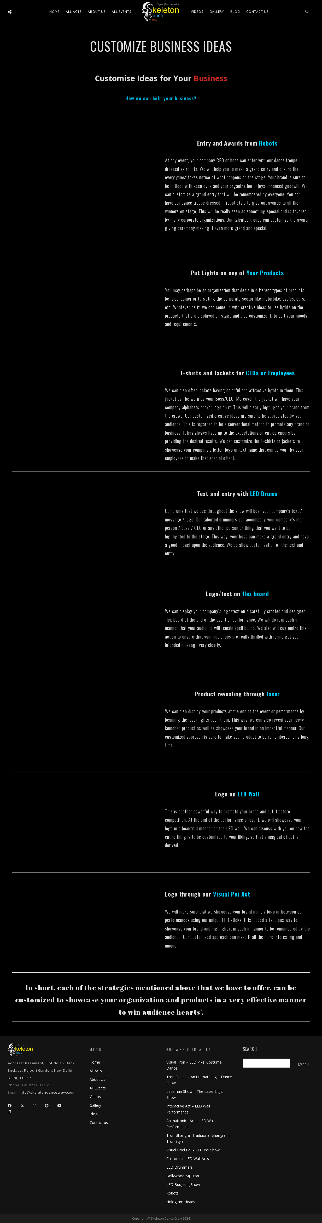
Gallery (216, 11)
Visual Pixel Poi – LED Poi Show (193, 1149)
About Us (97, 11)
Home (54, 11)
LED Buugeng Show (183, 1184)
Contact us (257, 11)
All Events (121, 11)
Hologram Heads (180, 1201)
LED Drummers (179, 1167)
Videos (197, 11)
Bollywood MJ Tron (182, 1175)
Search (250, 1049)
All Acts (96, 1070)
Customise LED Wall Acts (187, 1158)
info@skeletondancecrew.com (47, 1092)
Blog (235, 11)
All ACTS (73, 11)
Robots (172, 1193)
